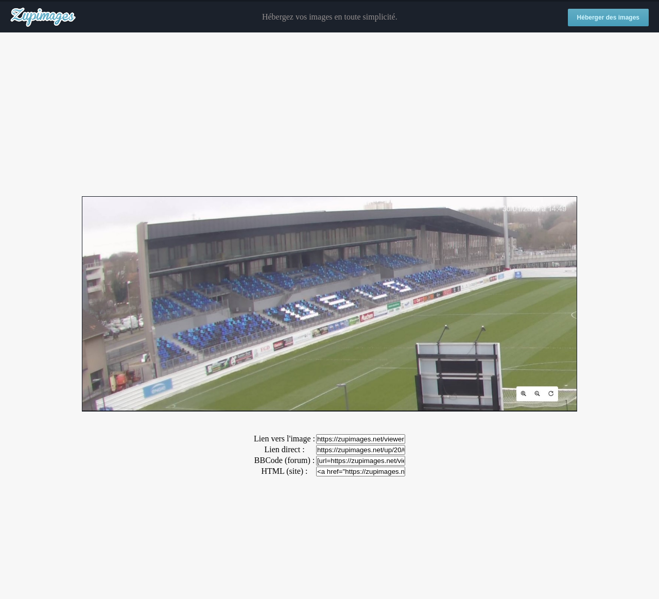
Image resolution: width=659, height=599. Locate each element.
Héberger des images (608, 17)
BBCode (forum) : (284, 460)
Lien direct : (284, 449)
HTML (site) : (284, 471)
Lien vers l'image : (284, 438)
